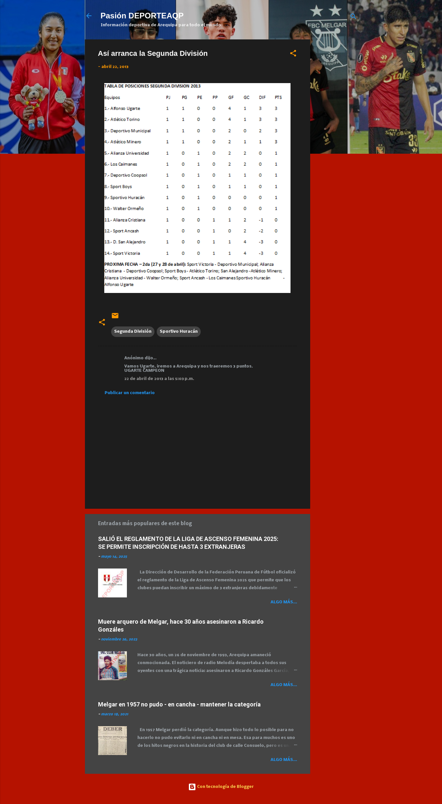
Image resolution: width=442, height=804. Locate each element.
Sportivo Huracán (179, 331)
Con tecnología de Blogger (221, 787)
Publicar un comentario (130, 393)
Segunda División (132, 331)
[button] (293, 54)
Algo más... (284, 602)
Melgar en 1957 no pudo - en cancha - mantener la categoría (179, 704)
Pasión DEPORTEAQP (142, 15)
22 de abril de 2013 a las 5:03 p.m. (159, 379)
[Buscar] (353, 18)
